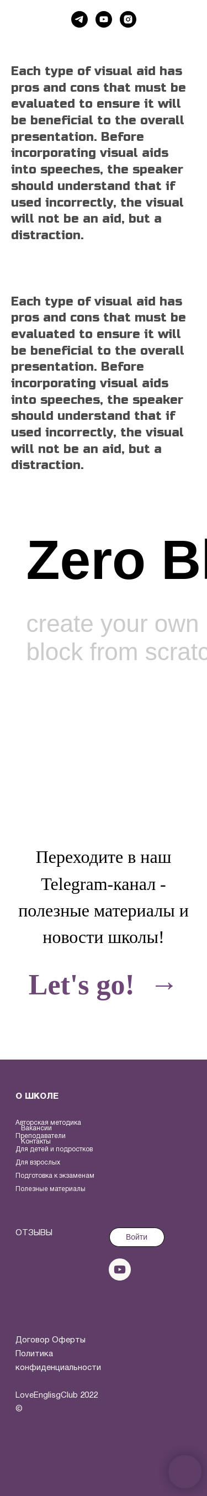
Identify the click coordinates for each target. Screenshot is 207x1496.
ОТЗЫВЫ (33, 1233)
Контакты (36, 1142)
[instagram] (128, 19)
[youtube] (103, 19)
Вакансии (36, 1128)
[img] (37, 1288)
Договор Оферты (50, 1340)
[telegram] (79, 19)
